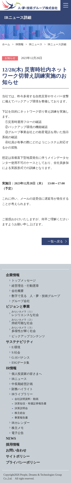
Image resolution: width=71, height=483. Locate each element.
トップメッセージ (24, 280)
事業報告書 (21, 417)
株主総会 (20, 413)
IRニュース (35, 44)
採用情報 (13, 444)
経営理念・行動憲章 (25, 285)
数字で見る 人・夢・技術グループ (36, 295)
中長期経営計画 (22, 384)
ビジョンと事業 (18, 306)
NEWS (11, 438)
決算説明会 (21, 408)
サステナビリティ (19, 342)
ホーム (6, 44)
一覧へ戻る (55, 241)
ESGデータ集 (20, 362)
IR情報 (19, 44)
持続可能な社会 (38, 321)
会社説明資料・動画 (26, 399)
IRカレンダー (21, 422)
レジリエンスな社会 (38, 313)
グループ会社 (21, 301)
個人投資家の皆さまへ (27, 373)
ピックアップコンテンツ (28, 336)
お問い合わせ (16, 450)
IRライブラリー (22, 394)
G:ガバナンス (21, 357)
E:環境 (16, 347)
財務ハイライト (22, 389)
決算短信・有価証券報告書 (30, 403)
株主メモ (18, 427)
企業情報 (13, 275)
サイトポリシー (18, 456)
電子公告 (18, 433)
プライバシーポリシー (23, 462)
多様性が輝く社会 (38, 329)
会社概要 (18, 290)
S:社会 (16, 352)
